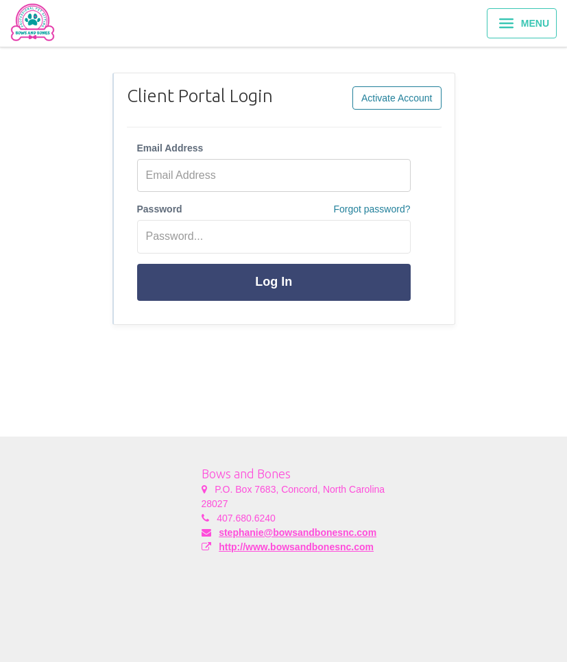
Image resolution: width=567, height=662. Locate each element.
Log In (273, 282)
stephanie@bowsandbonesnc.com (297, 532)
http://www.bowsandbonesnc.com (296, 546)
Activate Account (397, 98)
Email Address (170, 148)
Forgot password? (371, 209)
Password (159, 209)
